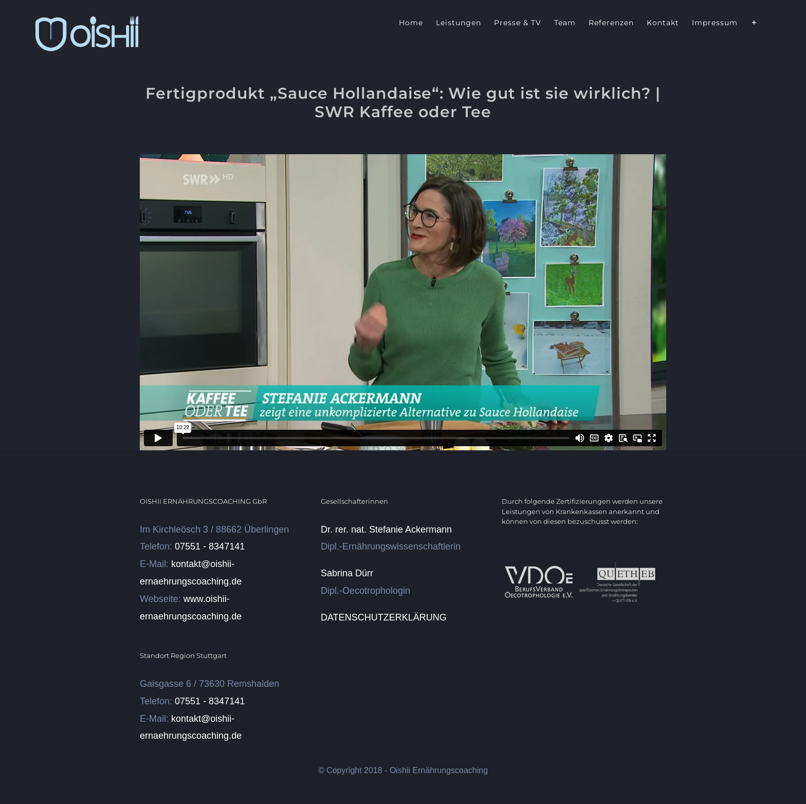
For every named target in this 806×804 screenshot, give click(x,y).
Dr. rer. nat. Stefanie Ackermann (386, 529)
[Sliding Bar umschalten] (754, 21)
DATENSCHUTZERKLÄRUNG (384, 617)
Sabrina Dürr (347, 573)
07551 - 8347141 (210, 546)
